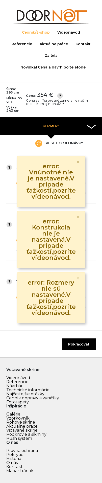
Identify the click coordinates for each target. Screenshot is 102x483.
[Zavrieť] (78, 162)
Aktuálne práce (54, 44)
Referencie (22, 44)
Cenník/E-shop (36, 32)
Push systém (19, 438)
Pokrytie (14, 454)
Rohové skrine (20, 422)
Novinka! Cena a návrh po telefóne (53, 67)
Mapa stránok (20, 470)
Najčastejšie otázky (25, 394)
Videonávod (68, 32)
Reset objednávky (59, 143)
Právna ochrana (22, 450)
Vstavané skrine (22, 430)
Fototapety (17, 402)
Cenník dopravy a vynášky (32, 398)
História (13, 458)
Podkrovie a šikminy (26, 434)
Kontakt (83, 44)
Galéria (51, 55)
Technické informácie (27, 389)
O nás (12, 462)
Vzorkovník (18, 418)
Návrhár (14, 385)
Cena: (61, 98)
